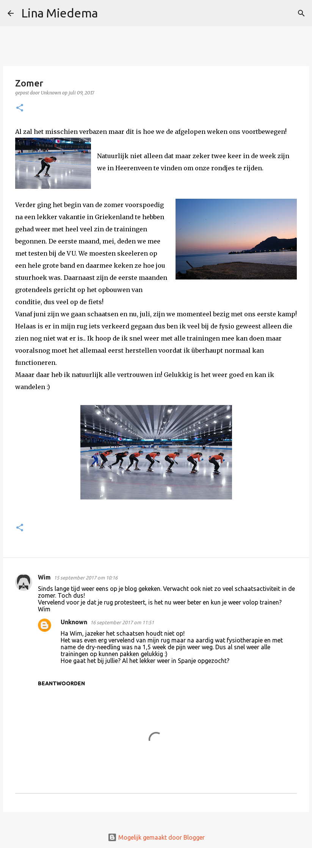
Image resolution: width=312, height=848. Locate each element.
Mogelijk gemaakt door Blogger (156, 837)
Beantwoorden (61, 683)
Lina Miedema (59, 13)
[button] (19, 108)
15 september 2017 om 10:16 (86, 577)
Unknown (74, 622)
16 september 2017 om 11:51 (122, 622)
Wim (44, 577)
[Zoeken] (108, 13)
